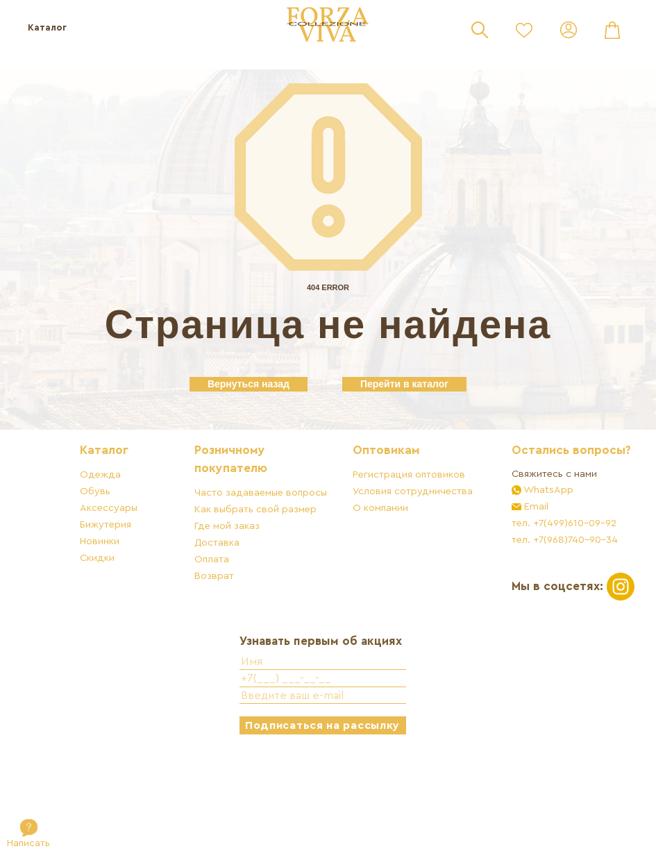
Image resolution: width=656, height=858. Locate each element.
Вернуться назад (248, 383)
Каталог (47, 27)
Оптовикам (395, 494)
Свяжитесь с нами (546, 535)
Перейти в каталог (404, 383)
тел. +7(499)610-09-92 (556, 584)
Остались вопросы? (533, 503)
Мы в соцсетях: (550, 654)
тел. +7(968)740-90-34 (557, 601)
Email (527, 567)
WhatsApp (540, 551)
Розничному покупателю (243, 503)
